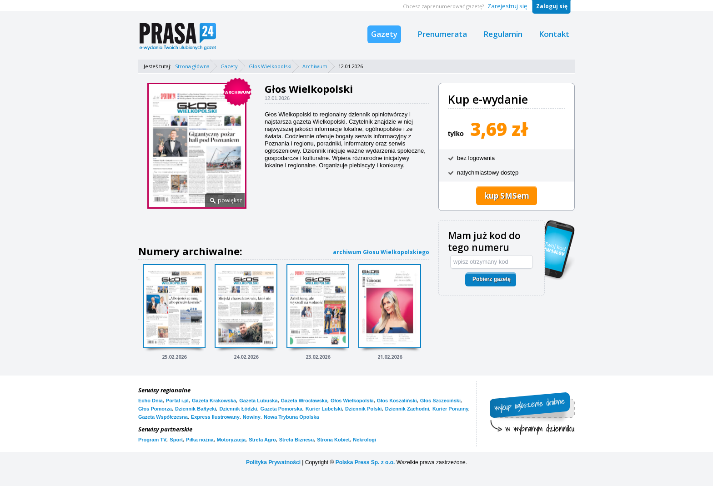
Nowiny (252, 417)
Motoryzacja (231, 439)
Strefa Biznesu (296, 439)
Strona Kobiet (333, 439)
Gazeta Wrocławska (304, 400)
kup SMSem (506, 195)
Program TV (152, 439)
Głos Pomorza (155, 408)
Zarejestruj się (507, 6)
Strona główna (192, 66)
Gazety (384, 34)
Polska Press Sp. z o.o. (365, 462)
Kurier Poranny (450, 408)
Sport (176, 439)
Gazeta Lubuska (258, 400)
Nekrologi (364, 439)
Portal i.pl (177, 400)
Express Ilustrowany (215, 417)
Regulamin (502, 34)
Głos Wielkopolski (270, 66)
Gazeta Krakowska (214, 400)
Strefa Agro (262, 439)
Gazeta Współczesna (163, 417)
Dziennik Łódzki (238, 408)
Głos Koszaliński (397, 400)
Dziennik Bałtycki (195, 408)
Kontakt (554, 34)
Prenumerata (442, 34)
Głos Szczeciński (440, 400)
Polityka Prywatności (273, 462)
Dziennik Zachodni (407, 408)
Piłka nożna (200, 439)
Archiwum (314, 66)
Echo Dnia (150, 400)
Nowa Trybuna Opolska (291, 417)
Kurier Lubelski (324, 408)
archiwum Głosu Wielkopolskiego (381, 252)
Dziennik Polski (363, 408)
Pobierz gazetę (491, 279)
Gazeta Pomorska (281, 408)
